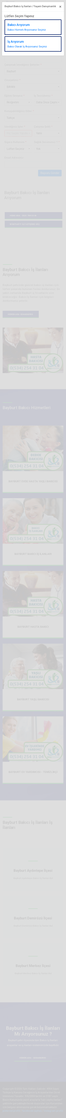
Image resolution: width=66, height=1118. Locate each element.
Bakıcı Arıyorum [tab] (27, 27)
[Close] (60, 6)
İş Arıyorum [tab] (27, 44)
